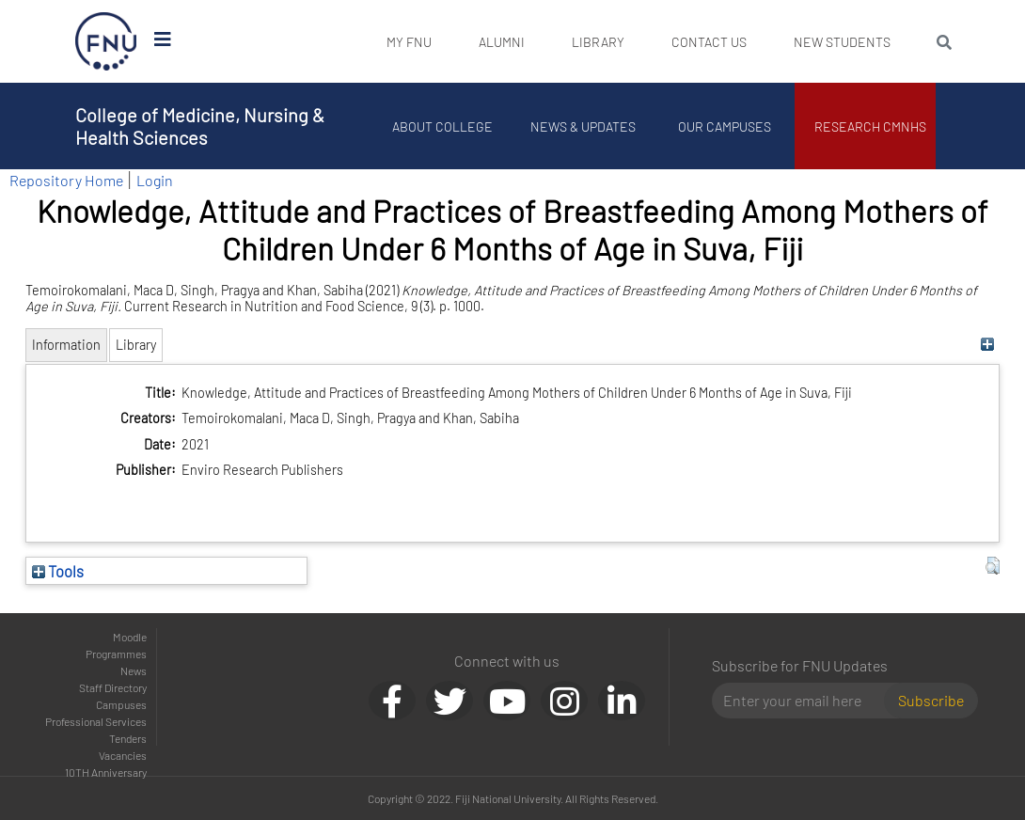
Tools (58, 570)
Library (598, 42)
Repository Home (66, 180)
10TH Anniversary (106, 772)
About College (442, 126)
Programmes (116, 653)
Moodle (130, 636)
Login (154, 180)
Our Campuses (724, 126)
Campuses (121, 704)
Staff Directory (113, 687)
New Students (842, 42)
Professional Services (96, 721)
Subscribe (931, 700)
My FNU (409, 42)
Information (66, 345)
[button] (993, 566)
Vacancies (123, 755)
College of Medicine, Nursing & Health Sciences (199, 126)
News (133, 670)
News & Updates (583, 126)
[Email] (805, 700)
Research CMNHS (870, 126)
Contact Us (709, 42)
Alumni (502, 42)
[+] (988, 345)
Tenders (128, 738)
